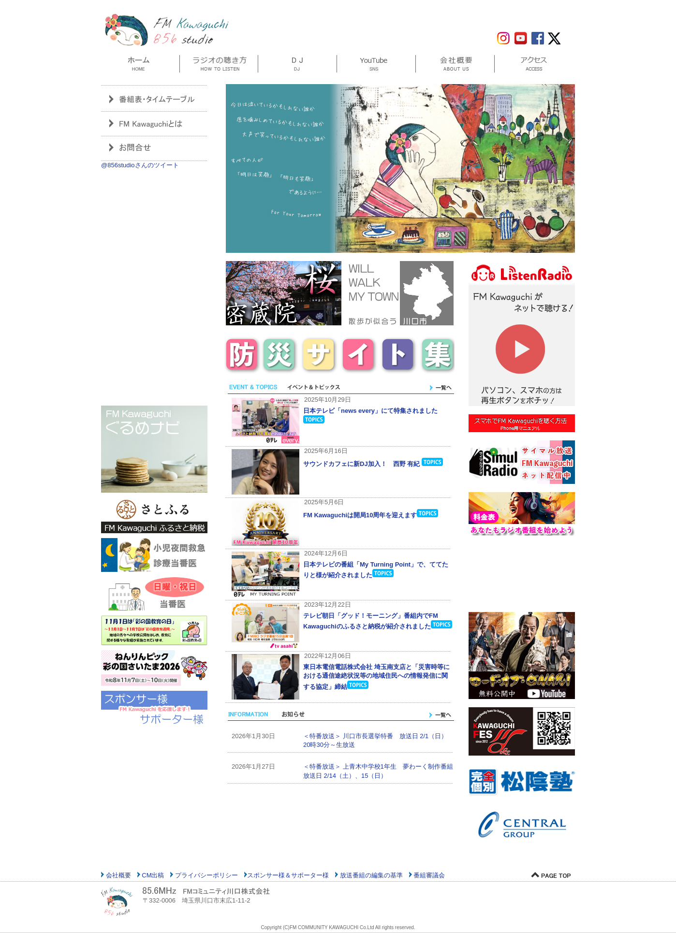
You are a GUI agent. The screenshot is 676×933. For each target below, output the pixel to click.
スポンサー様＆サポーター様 (288, 875)
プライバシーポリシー (205, 875)
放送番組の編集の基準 (370, 875)
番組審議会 (428, 875)
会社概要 (117, 875)
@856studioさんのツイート (140, 165)
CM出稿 (152, 875)
